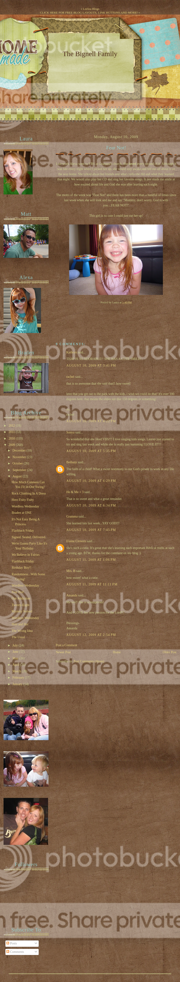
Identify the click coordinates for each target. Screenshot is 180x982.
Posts (11, 943)
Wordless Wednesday (25, 506)
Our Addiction (21, 598)
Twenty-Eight (21, 605)
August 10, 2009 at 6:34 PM (91, 505)
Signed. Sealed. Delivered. (29, 537)
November (19, 457)
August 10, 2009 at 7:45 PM (91, 530)
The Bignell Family (90, 54)
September (19, 470)
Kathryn (71, 352)
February (18, 677)
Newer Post (63, 652)
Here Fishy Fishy (23, 500)
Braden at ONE (22, 512)
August (17, 476)
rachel (70, 377)
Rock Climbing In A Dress (29, 493)
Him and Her (20, 624)
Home (117, 652)
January (17, 684)
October (18, 463)
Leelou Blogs (91, 9)
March (17, 671)
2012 (12, 425)
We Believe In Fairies (26, 555)
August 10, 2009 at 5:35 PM (91, 451)
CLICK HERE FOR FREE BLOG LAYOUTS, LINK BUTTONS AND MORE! (89, 12)
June (15, 651)
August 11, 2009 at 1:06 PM (91, 559)
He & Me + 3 (75, 492)
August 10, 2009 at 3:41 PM (91, 365)
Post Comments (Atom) (89, 661)
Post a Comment (66, 645)
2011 (12, 432)
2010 (12, 438)
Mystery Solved (22, 611)
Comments (15, 952)
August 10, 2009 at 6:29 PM (91, 481)
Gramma (72, 516)
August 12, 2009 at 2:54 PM (91, 635)
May (15, 658)
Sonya (70, 432)
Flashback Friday (23, 530)
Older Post (169, 652)
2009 (12, 445)
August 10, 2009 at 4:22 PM (91, 421)
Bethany (71, 462)
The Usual (18, 637)
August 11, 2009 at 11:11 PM (92, 584)
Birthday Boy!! (21, 567)
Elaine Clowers (76, 541)
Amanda (71, 595)
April (16, 664)
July (15, 645)
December (19, 450)
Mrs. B (70, 571)
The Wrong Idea (22, 631)
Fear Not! (116, 147)
